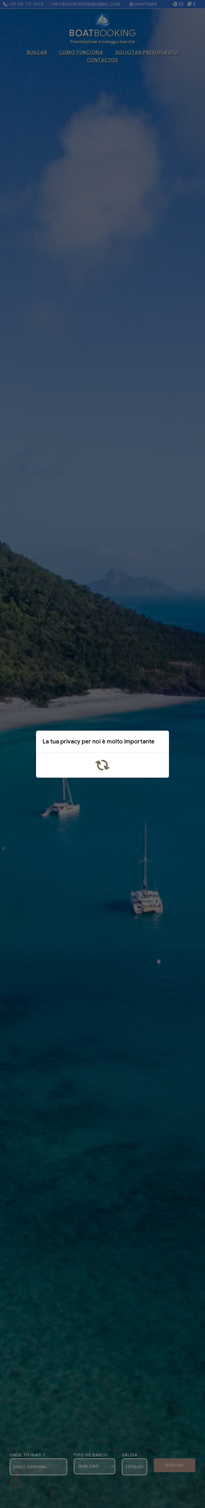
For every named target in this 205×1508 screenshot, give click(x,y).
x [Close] (160, 742)
